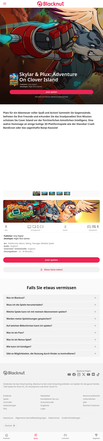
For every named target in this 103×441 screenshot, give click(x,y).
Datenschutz (54, 418)
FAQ (5, 408)
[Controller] (65, 436)
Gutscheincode (47, 402)
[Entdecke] (6, 436)
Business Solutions (91, 405)
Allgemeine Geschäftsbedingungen (30, 418)
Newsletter (45, 395)
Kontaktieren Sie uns (50, 399)
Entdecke (7, 395)
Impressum (8, 418)
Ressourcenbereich (91, 395)
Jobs (85, 402)
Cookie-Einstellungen (71, 418)
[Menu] (4, 4)
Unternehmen (89, 399)
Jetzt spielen (51, 92)
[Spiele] (36, 436)
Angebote (45, 405)
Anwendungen (9, 405)
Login (43, 408)
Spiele (5, 399)
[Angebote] (96, 436)
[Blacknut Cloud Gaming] (50, 3)
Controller (7, 402)
